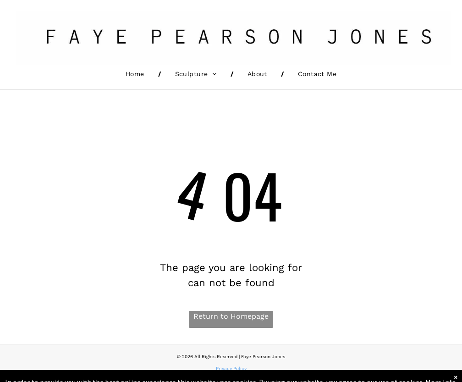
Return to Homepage (231, 316)
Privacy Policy (231, 368)
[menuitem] (136, 73)
